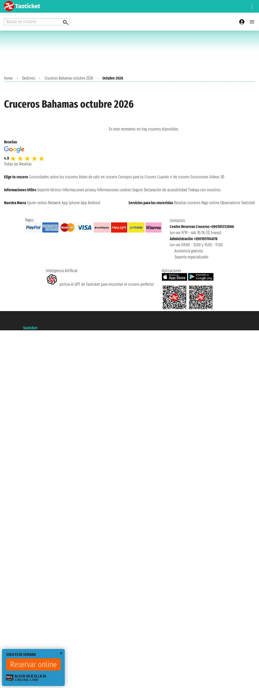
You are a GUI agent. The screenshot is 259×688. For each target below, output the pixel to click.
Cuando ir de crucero (173, 177)
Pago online (210, 202)
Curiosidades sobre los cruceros (53, 177)
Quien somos (37, 202)
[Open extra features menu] (37, 21)
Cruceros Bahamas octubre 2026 (69, 78)
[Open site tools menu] (252, 6)
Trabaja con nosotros (204, 189)
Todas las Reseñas (18, 164)
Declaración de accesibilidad (165, 189)
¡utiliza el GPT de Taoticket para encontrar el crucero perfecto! (100, 284)
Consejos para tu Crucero (137, 177)
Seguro (137, 189)
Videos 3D (216, 177)
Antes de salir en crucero (98, 177)
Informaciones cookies (114, 189)
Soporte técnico (49, 189)
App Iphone (71, 202)
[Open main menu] (252, 22)
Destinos (28, 78)
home (8, 78)
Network (54, 202)
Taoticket (30, 328)
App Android (90, 202)
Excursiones (199, 177)
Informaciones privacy (79, 189)
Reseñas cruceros (187, 202)
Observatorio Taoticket (237, 202)
